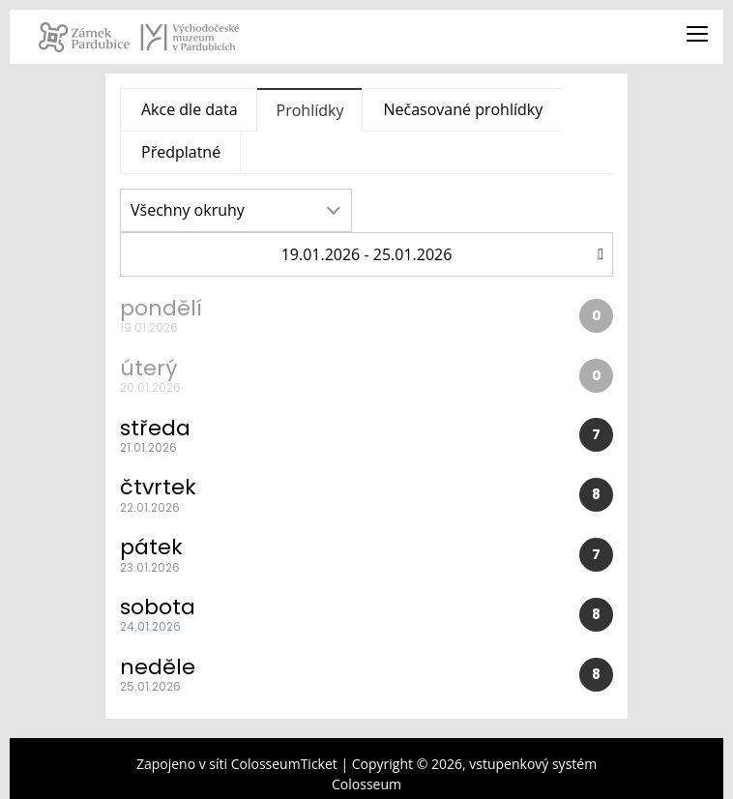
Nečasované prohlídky (462, 109)
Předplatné (180, 152)
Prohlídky (310, 110)
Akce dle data (189, 109)
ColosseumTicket (284, 764)
